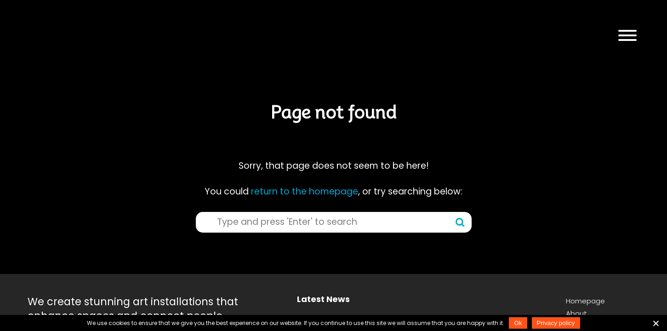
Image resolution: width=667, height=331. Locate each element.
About (576, 313)
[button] (627, 36)
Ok (518, 323)
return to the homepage (304, 191)
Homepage (585, 301)
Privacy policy (556, 323)
